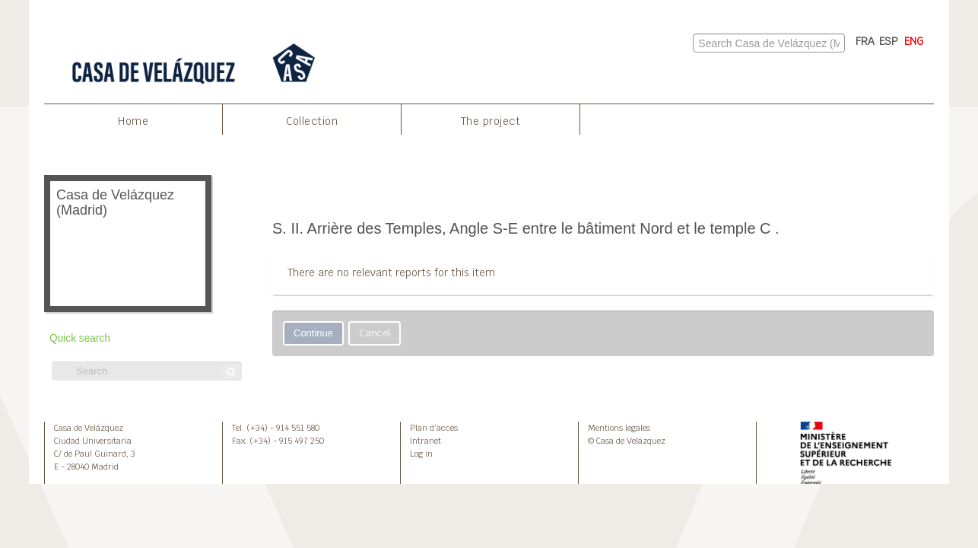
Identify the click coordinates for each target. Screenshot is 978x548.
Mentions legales (619, 427)
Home (133, 121)
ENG (913, 41)
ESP (888, 41)
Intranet (425, 440)
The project (491, 121)
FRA (865, 41)
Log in (421, 453)
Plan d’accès (434, 427)
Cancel (374, 333)
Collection (312, 121)
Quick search (79, 338)
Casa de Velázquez (88, 427)
